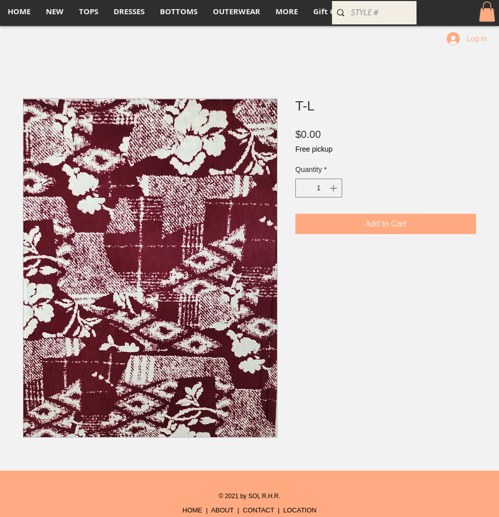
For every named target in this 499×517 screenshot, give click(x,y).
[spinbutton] (319, 188)
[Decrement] (303, 188)
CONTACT (258, 510)
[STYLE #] (372, 12)
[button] (487, 11)
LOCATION (300, 510)
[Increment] (334, 188)
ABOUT (222, 510)
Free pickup (313, 149)
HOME (192, 510)
